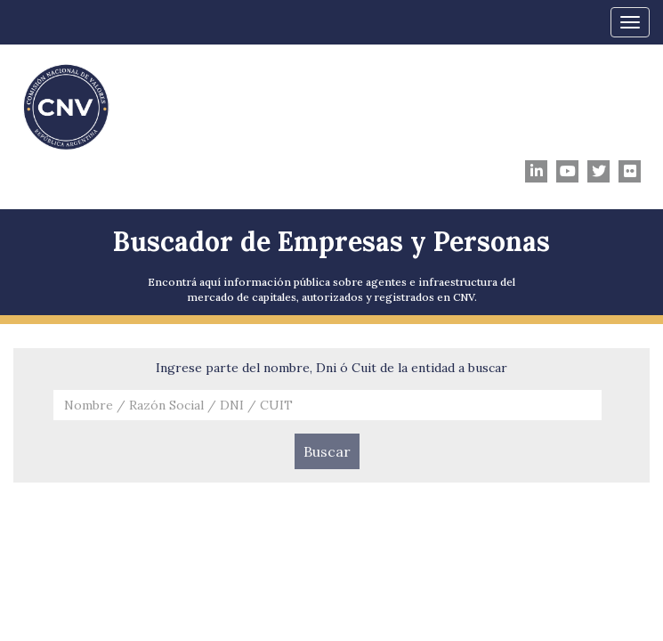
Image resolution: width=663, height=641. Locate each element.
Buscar (327, 451)
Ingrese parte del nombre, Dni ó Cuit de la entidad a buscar (331, 368)
